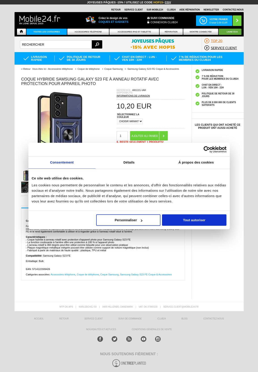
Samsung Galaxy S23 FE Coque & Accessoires (146, 274)
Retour (27, 69)
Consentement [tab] (62, 162)
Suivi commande (163, 18)
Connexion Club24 (164, 22)
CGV (168, 2)
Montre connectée (201, 32)
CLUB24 (161, 318)
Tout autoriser (194, 220)
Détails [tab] (129, 162)
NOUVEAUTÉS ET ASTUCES (101, 329)
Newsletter (211, 10)
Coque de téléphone (88, 274)
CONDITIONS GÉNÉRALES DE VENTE (152, 329)
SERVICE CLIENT (133, 10)
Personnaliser (128, 220)
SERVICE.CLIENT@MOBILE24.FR (180, 307)
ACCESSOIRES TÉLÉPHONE (88, 32)
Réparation (171, 32)
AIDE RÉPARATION (189, 10)
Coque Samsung (109, 274)
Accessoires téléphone (63, 274)
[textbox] (61, 44)
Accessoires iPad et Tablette (134, 32)
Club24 (171, 10)
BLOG (184, 318)
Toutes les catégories (46, 32)
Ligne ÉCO (232, 32)
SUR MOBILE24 (155, 10)
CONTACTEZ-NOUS (233, 10)
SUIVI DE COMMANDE (130, 318)
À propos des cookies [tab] (196, 162)
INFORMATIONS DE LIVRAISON (133, 96)
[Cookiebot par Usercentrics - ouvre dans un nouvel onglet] (206, 149)
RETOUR (116, 10)
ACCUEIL (39, 318)
